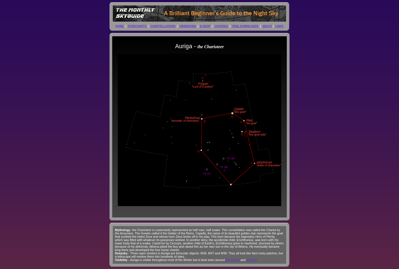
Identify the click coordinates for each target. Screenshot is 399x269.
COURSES (221, 26)
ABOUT (267, 26)
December (233, 260)
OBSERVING (188, 26)
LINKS (279, 26)
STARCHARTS (137, 26)
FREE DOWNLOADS (245, 26)
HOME (120, 26)
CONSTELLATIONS (163, 26)
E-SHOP (205, 26)
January (251, 260)
